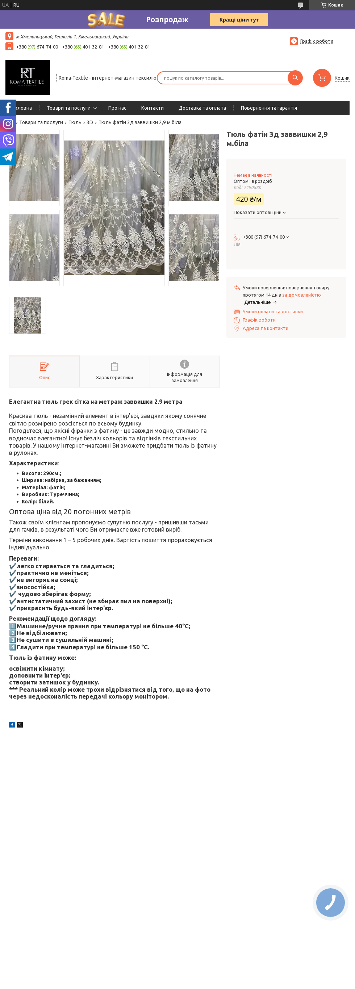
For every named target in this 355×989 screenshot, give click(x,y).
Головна (22, 107)
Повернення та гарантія (269, 107)
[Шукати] (295, 77)
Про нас (117, 107)
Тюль (75, 122)
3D (90, 122)
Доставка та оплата (202, 107)
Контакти (152, 107)
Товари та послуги (69, 107)
